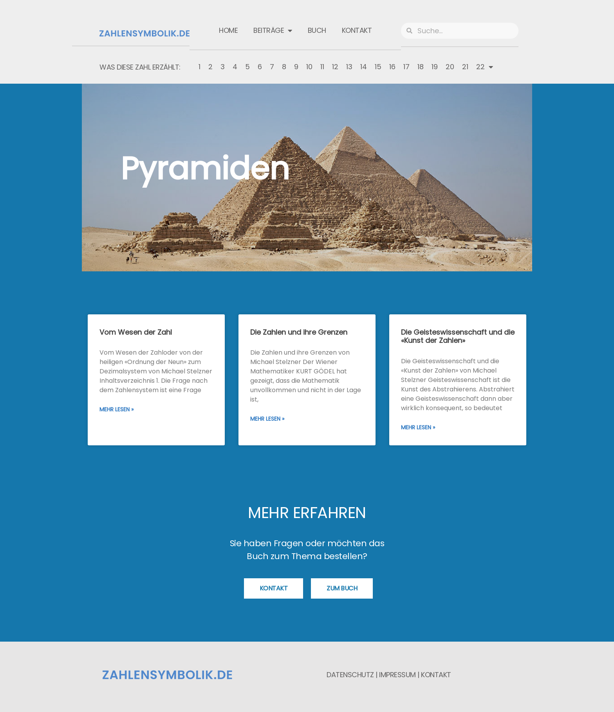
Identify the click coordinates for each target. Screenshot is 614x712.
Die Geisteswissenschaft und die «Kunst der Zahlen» (458, 336)
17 (406, 67)
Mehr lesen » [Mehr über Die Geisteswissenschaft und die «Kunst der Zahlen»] (418, 427)
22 (484, 66)
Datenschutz (350, 675)
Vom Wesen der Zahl (135, 332)
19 (435, 67)
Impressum (397, 675)
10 (309, 67)
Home (228, 30)
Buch (317, 30)
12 (335, 67)
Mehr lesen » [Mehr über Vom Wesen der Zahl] (116, 409)
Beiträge (272, 30)
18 (420, 67)
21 (465, 67)
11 (322, 67)
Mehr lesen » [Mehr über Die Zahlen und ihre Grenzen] (267, 419)
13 (349, 67)
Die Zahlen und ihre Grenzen (298, 332)
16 (392, 67)
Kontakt (357, 30)
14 (363, 67)
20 (450, 67)
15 (378, 67)
